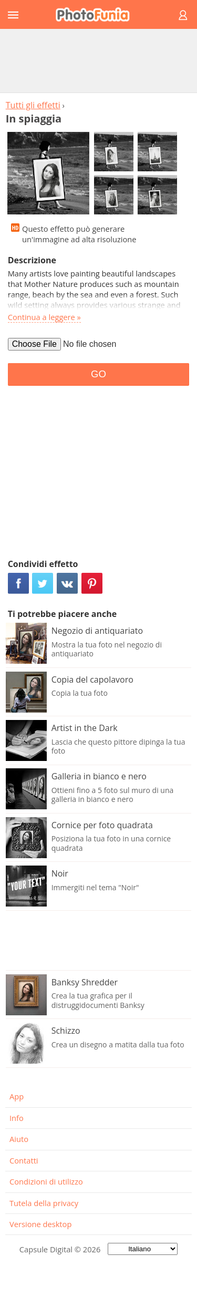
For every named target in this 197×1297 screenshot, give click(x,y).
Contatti (23, 1160)
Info (16, 1118)
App (16, 1096)
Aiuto (18, 1139)
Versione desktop (40, 1224)
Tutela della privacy (43, 1203)
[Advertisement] (99, 60)
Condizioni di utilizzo (46, 1181)
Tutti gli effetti (33, 105)
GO (98, 373)
